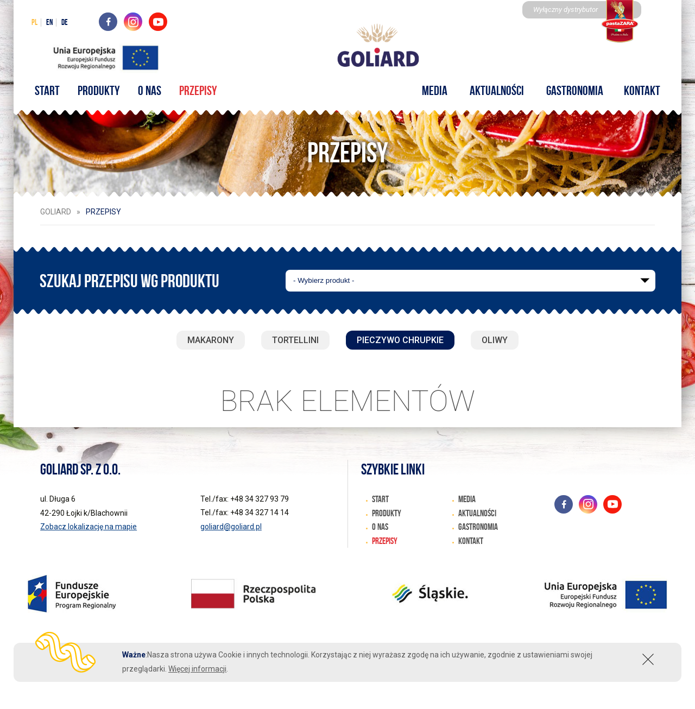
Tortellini (295, 340)
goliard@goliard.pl (231, 526)
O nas (157, 90)
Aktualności (493, 90)
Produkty (109, 90)
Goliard (55, 211)
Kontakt (629, 90)
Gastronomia (566, 90)
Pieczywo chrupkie (400, 340)
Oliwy (495, 340)
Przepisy (203, 90)
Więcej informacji (197, 668)
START (60, 90)
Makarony (210, 340)
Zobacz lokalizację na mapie (88, 526)
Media (435, 90)
